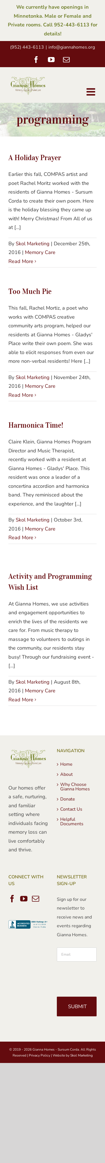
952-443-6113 (71, 24)
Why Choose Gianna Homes (75, 786)
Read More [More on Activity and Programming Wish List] (20, 699)
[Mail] (35, 898)
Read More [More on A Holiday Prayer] (20, 261)
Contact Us (71, 809)
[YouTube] (23, 898)
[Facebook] (12, 898)
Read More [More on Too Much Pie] (20, 395)
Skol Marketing (33, 243)
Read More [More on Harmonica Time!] (20, 537)
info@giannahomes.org (71, 47)
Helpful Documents (71, 821)
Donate (67, 799)
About (66, 774)
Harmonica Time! (35, 425)
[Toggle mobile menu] (92, 92)
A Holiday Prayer (34, 157)
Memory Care (40, 252)
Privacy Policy (39, 1055)
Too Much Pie (30, 291)
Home (66, 764)
